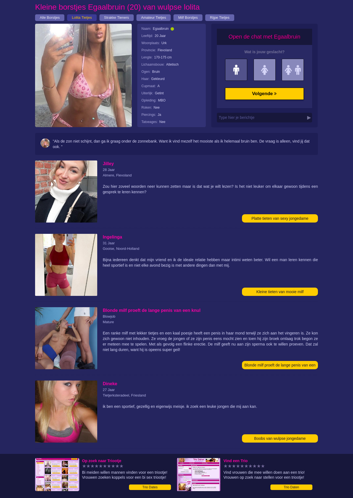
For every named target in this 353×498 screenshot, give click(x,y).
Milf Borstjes (188, 17)
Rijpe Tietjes (220, 17)
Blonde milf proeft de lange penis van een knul (280, 366)
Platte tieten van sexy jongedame (279, 218)
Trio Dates (150, 487)
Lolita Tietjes (82, 17)
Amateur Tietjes (153, 17)
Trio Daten (291, 487)
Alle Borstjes (50, 17)
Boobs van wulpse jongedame (280, 438)
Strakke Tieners (116, 17)
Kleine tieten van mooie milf (280, 292)
